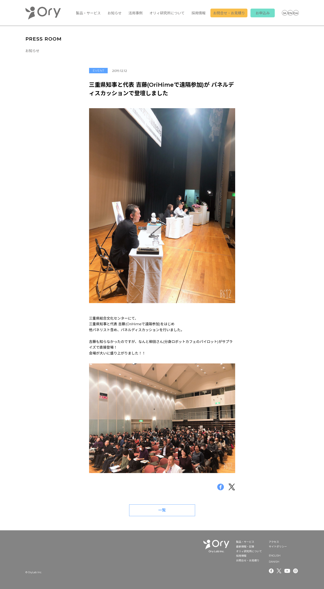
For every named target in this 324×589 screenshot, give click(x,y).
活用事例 (135, 13)
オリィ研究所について (167, 13)
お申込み (262, 13)
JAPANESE (284, 13)
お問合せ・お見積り (229, 13)
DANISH (296, 13)
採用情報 (198, 13)
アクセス (274, 542)
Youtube (287, 570)
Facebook (271, 570)
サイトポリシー (278, 546)
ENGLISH (290, 13)
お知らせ (114, 13)
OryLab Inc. (43, 13)
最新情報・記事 (245, 546)
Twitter (279, 570)
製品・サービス (88, 13)
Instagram (296, 570)
